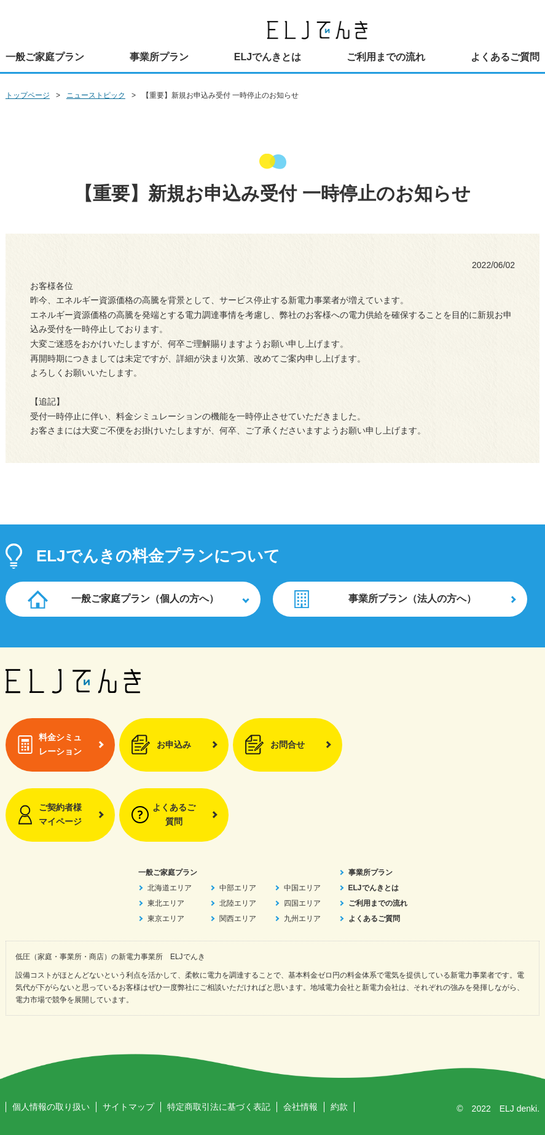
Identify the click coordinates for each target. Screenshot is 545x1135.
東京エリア (165, 918)
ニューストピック (95, 95)
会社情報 (300, 1107)
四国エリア (302, 903)
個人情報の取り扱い (51, 1107)
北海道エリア (169, 888)
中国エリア (302, 888)
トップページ (28, 95)
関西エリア (237, 918)
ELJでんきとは (267, 57)
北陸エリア (237, 903)
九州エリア (302, 918)
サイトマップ (128, 1107)
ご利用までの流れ (386, 57)
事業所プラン (159, 57)
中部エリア (237, 888)
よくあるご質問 (505, 57)
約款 (339, 1107)
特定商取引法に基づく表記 (218, 1107)
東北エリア (165, 903)
